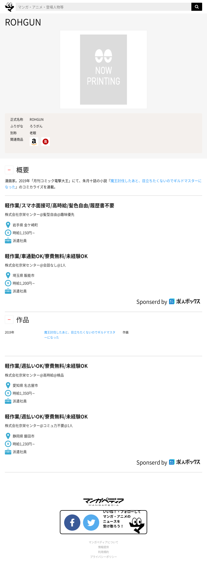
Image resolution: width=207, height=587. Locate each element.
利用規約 (103, 552)
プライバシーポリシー (103, 557)
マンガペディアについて (103, 542)
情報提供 (103, 547)
